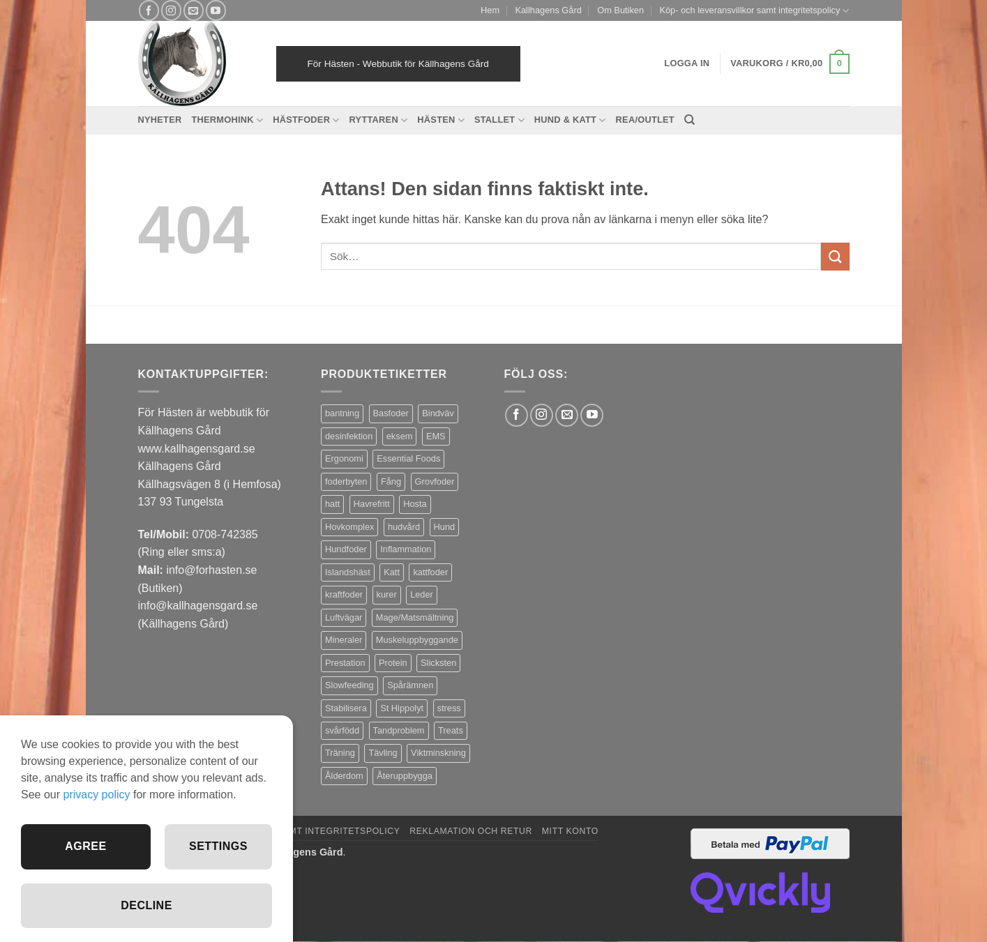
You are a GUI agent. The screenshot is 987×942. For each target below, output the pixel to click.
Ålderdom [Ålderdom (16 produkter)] (344, 775)
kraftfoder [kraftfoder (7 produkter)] (344, 594)
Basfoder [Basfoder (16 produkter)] (391, 413)
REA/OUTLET (645, 119)
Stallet (499, 120)
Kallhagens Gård (548, 10)
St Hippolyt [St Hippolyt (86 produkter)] (401, 708)
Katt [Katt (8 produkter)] (392, 572)
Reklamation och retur (470, 831)
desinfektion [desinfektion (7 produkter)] (348, 436)
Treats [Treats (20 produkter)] (450, 730)
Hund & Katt (570, 120)
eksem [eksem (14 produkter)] (399, 436)
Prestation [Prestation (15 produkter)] (345, 663)
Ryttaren (378, 120)
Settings (218, 846)
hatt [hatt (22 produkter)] (332, 504)
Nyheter (160, 119)
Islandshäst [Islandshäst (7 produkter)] (347, 572)
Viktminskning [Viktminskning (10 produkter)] (438, 752)
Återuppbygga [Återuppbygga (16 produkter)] (404, 775)
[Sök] (689, 120)
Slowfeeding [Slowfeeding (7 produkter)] (349, 685)
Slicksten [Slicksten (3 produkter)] (438, 663)
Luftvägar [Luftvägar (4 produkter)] (343, 617)
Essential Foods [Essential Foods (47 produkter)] (408, 458)
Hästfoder (306, 120)
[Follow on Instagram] (171, 10)
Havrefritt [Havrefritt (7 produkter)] (372, 504)
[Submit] (835, 256)
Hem (490, 10)
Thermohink (227, 120)
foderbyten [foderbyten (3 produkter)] (346, 481)
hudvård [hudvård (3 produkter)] (404, 527)
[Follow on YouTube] (216, 10)
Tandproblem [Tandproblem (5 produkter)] (399, 730)
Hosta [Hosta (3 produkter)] (414, 504)
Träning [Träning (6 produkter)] (340, 752)
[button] (789, 64)
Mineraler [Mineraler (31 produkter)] (343, 640)
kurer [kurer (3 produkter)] (387, 594)
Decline (146, 905)
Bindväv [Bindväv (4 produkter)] (438, 413)
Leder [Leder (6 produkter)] (421, 594)
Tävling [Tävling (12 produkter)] (382, 752)
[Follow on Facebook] (149, 10)
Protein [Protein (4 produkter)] (393, 663)
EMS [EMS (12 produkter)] (436, 436)
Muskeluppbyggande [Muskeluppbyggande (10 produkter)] (417, 640)
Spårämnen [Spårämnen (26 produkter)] (410, 685)
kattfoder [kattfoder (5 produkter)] (430, 572)
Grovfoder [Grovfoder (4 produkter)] (435, 481)
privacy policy (96, 794)
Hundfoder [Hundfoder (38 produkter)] (346, 549)
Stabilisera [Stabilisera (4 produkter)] (346, 708)
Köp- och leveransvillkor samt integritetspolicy (754, 10)
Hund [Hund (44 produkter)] (444, 527)
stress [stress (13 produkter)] (449, 708)
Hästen (441, 120)
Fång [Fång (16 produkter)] (391, 481)
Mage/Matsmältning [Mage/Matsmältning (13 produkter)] (415, 617)
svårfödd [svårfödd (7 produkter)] (342, 730)
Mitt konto (570, 831)
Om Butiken (620, 10)
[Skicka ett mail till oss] (193, 10)
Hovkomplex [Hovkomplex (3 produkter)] (349, 527)
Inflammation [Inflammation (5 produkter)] (405, 549)
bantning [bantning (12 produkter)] (342, 413)
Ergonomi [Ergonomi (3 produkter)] (344, 458)
